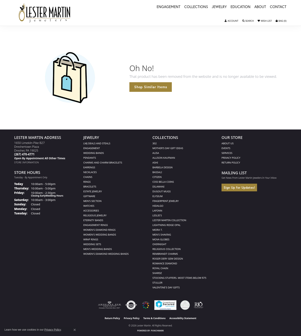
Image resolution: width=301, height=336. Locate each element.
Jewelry (219, 7)
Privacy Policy (231, 157)
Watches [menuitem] (88, 205)
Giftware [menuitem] (89, 196)
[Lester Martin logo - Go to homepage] (45, 13)
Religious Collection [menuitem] (166, 249)
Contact (278, 7)
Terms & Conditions (154, 318)
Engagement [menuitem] (91, 148)
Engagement (168, 7)
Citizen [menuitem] (157, 177)
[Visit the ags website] (109, 305)
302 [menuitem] (154, 143)
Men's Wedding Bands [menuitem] (97, 249)
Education (241, 7)
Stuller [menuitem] (157, 282)
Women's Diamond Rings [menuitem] (99, 229)
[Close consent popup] (75, 330)
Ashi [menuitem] (155, 162)
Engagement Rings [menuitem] (95, 225)
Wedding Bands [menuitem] (93, 153)
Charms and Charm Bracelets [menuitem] (102, 162)
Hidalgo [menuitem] (157, 205)
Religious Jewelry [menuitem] (95, 215)
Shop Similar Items (150, 87)
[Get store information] (26, 162)
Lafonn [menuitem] (157, 210)
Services (227, 153)
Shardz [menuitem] (157, 273)
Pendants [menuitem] (89, 157)
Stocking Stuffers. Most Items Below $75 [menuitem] (179, 278)
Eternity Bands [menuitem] (93, 220)
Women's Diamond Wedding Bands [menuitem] (106, 254)
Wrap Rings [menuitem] (90, 239)
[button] (231, 21)
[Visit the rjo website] (198, 305)
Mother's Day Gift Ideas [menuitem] (167, 148)
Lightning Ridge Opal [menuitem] (166, 225)
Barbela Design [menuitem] (162, 167)
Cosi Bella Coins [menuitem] (163, 181)
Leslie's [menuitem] (157, 215)
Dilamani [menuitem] (158, 186)
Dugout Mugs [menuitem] (161, 191)
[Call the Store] (24, 154)
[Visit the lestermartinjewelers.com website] (145, 305)
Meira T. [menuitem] (157, 229)
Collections (196, 7)
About (260, 7)
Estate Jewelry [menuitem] (92, 191)
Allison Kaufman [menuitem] (163, 157)
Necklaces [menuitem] (90, 172)
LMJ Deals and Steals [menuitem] (96, 143)
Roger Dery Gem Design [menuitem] (167, 258)
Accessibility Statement (182, 318)
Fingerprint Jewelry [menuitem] (165, 201)
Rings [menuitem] (87, 181)
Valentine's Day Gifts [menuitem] (166, 287)
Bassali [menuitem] (157, 172)
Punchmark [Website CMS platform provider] (157, 330)
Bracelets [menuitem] (89, 186)
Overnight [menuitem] (159, 244)
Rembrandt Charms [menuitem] (165, 254)
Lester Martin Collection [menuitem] (169, 220)
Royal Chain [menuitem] (160, 268)
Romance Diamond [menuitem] (164, 263)
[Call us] (39, 158)
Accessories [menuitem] (91, 210)
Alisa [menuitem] (155, 153)
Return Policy (231, 162)
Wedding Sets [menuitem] (92, 244)
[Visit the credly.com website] (185, 305)
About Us (228, 143)
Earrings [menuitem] (89, 167)
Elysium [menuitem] (157, 196)
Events (226, 148)
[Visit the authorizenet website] (131, 305)
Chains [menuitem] (87, 177)
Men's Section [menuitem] (92, 201)
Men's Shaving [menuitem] (161, 234)
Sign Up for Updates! (239, 187)
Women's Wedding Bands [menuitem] (99, 234)
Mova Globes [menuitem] (160, 239)
